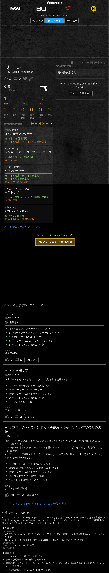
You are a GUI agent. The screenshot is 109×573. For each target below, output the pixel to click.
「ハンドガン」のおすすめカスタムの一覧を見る (36, 503)
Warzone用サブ (16, 370)
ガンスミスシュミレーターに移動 (55, 242)
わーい (10, 313)
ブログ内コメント (33, 523)
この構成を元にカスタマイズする (23, 226)
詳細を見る (31, 359)
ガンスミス (37, 20)
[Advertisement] (54, 41)
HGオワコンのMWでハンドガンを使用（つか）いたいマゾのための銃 (53, 429)
